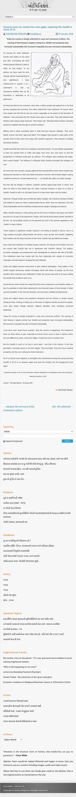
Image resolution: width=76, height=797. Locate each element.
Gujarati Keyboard (13, 441)
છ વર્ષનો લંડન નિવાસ (12, 508)
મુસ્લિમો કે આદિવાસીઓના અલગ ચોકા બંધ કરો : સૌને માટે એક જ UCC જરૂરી (33, 634)
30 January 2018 (64, 33)
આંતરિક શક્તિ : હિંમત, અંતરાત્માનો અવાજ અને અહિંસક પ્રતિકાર (29, 545)
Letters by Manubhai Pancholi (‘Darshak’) (22, 671)
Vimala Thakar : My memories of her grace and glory (27, 677)
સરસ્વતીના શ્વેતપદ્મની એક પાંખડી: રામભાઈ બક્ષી (22, 705)
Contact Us (19, 786)
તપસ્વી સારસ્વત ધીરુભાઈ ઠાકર (15, 700)
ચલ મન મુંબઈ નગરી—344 (14, 474)
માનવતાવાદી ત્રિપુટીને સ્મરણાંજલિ (16, 550)
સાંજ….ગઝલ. (8, 600)
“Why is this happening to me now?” (20, 666)
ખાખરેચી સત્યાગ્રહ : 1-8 (12, 629)
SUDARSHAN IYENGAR (16, 33)
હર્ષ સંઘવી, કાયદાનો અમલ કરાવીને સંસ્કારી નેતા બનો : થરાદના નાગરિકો (31, 624)
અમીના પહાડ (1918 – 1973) (14, 502)
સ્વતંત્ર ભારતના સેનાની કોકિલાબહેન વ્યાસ (20, 721)
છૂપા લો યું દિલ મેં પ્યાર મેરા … (14, 479)
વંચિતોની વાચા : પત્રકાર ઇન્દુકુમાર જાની (18, 711)
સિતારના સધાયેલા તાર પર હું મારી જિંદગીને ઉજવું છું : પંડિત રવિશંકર (29, 463)
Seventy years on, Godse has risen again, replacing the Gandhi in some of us (37, 28)
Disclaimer (8, 786)
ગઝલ (5, 579)
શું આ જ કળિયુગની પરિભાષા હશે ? (17, 540)
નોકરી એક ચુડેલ (9, 595)
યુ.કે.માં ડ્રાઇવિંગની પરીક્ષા (12, 497)
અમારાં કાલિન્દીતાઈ (10, 716)
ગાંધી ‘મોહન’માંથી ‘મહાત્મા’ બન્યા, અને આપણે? (21, 555)
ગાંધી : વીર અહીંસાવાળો (62, 406)
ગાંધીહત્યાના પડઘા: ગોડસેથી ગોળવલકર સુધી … (21, 561)
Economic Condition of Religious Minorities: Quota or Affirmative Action (36, 682)
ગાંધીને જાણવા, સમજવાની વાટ (15, 521)
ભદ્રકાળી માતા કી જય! (11, 639)
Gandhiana (35, 33)
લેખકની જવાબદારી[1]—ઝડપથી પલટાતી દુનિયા (21, 468)
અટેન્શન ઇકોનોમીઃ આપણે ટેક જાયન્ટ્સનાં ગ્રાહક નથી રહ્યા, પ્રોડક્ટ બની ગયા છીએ (35, 458)
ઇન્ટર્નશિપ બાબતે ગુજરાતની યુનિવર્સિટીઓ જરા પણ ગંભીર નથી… (28, 618)
